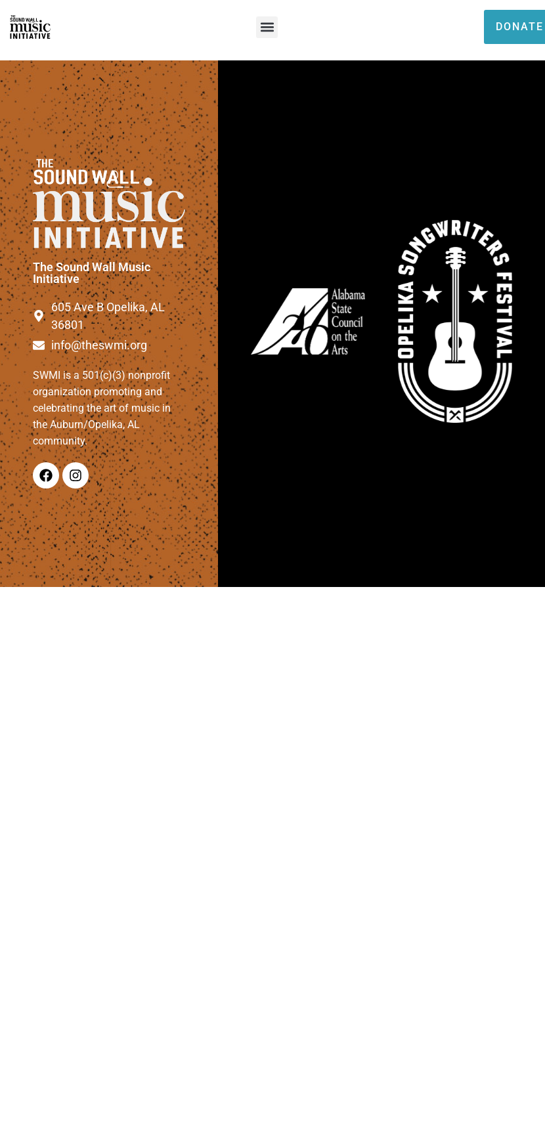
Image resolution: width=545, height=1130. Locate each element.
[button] (267, 27)
